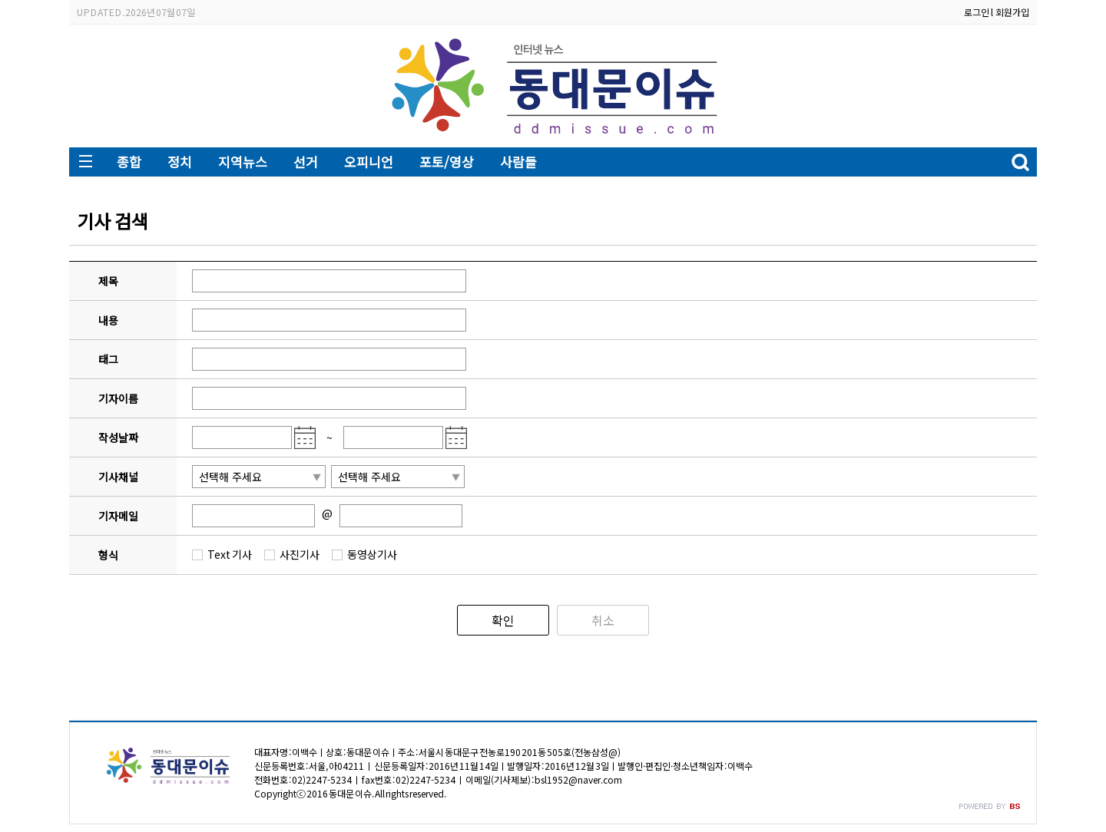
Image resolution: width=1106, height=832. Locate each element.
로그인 (976, 11)
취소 (602, 620)
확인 (503, 620)
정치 (179, 161)
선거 (305, 161)
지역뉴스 (242, 161)
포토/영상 (446, 161)
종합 (129, 161)
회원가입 (1012, 11)
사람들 (518, 161)
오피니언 (368, 161)
